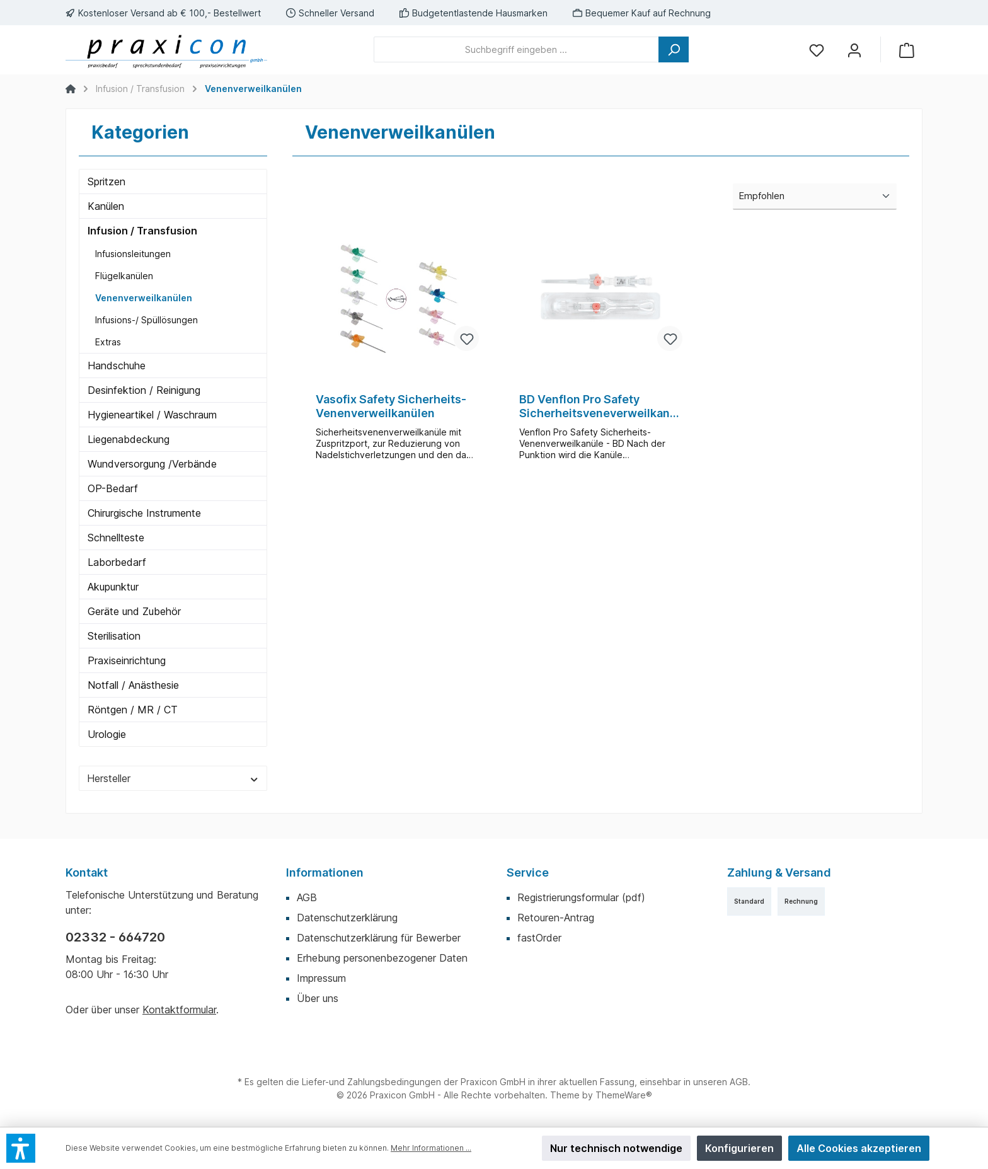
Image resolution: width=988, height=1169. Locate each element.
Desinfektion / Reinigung (144, 390)
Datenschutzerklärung (347, 917)
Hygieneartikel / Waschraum (152, 414)
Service (528, 872)
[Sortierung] (815, 196)
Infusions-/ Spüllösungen (146, 319)
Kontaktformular (179, 1009)
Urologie (107, 734)
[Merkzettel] (816, 49)
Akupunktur (113, 586)
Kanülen (106, 206)
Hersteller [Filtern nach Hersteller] (173, 778)
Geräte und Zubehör (134, 611)
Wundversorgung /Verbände (152, 464)
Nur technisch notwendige (616, 1148)
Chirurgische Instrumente (144, 513)
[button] (20, 1148)
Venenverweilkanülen (143, 297)
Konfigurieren (739, 1148)
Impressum (321, 978)
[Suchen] (673, 49)
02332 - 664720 (115, 937)
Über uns (317, 998)
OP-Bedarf (113, 488)
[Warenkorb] (906, 49)
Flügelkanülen (124, 275)
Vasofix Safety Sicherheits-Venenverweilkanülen (391, 406)
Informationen (325, 872)
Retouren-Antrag (555, 917)
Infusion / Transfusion (142, 230)
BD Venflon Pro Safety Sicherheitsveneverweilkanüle (599, 406)
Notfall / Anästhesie (133, 685)
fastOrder (539, 937)
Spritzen (106, 181)
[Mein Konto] (854, 49)
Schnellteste (116, 537)
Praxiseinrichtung (127, 660)
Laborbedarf (117, 562)
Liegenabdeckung (128, 439)
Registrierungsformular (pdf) (581, 897)
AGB (307, 897)
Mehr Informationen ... (431, 1148)
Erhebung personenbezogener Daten (382, 958)
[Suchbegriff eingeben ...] (516, 49)
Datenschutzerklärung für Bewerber (379, 937)
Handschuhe (117, 365)
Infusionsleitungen (133, 253)
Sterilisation (114, 636)
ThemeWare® (623, 1095)
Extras (108, 342)
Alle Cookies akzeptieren (858, 1148)
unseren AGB (720, 1081)
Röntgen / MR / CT (133, 709)
